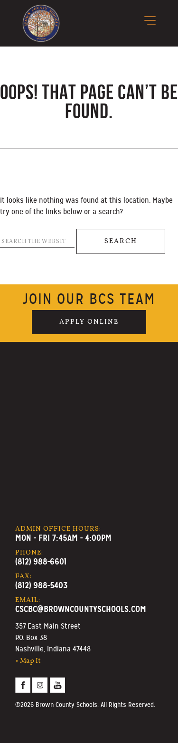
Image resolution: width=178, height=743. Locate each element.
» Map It (28, 661)
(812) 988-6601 (40, 561)
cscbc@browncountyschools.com (80, 608)
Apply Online (89, 322)
